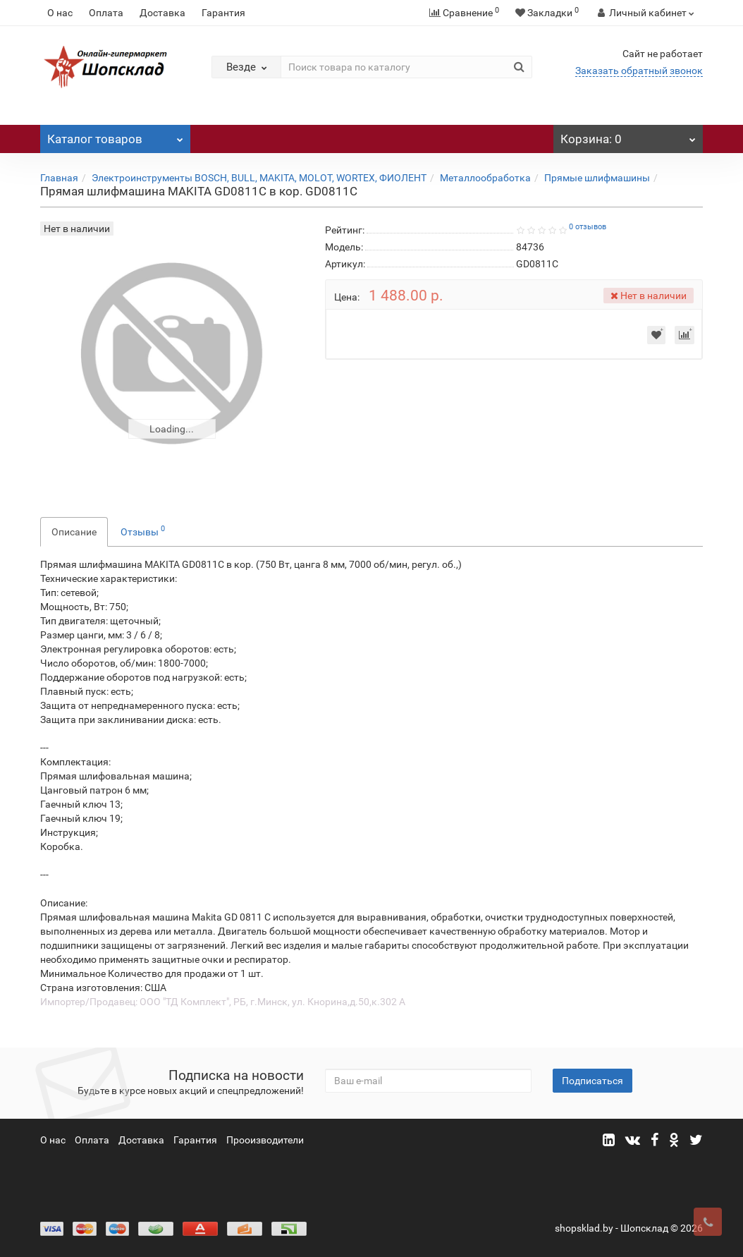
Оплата (106, 12)
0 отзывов (587, 226)
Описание (74, 532)
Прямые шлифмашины (597, 177)
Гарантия (223, 12)
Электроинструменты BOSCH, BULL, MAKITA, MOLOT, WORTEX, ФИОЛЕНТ (259, 177)
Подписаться (592, 1080)
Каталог (115, 135)
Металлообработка (485, 177)
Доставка (162, 12)
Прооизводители (265, 1140)
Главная (59, 177)
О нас (60, 12)
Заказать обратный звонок (639, 70)
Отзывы (143, 530)
